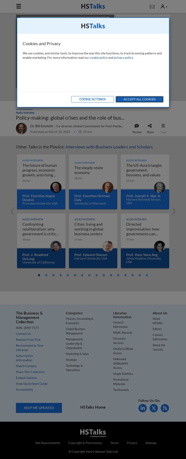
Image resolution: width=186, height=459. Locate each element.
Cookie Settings (92, 99)
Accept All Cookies (139, 99)
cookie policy (99, 57)
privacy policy (123, 57)
